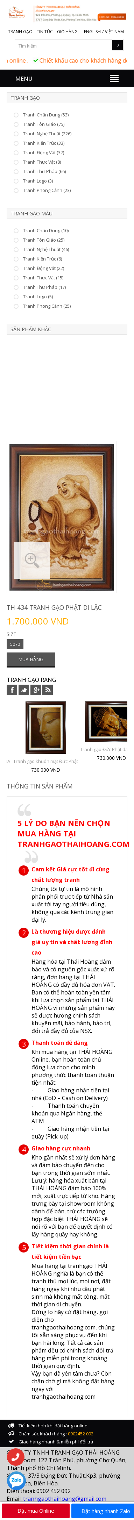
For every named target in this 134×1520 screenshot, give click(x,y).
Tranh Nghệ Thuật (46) (46, 249)
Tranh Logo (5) (38, 296)
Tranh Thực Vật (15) (43, 277)
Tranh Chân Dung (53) (46, 115)
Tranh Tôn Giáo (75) (43, 124)
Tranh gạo (20, 32)
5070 (15, 644)
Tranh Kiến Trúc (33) (43, 143)
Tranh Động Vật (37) (43, 152)
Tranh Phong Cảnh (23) (47, 190)
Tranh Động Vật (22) (43, 268)
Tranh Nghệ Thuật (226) (47, 133)
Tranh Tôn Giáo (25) (43, 240)
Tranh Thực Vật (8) (42, 162)
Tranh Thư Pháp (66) (44, 171)
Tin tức (45, 32)
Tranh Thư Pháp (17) (44, 287)
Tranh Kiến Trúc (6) (42, 259)
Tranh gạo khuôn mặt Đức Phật (45, 761)
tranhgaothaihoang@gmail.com (64, 1499)
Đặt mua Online (35, 1510)
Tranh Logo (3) (38, 181)
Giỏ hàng (67, 32)
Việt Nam (114, 32)
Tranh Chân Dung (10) (46, 230)
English (92, 32)
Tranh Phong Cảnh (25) (47, 306)
